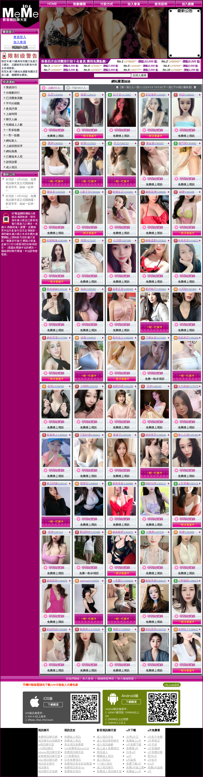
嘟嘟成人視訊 (105, 756)
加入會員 (19, 42)
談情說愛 (11, 162)
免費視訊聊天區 (74, 752)
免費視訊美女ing (74, 767)
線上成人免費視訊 (108, 748)
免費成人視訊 (72, 740)
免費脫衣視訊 (72, 771)
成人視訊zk (103, 759)
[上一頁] (135, 87)
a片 (150, 771)
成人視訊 (11, 167)
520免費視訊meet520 (76, 748)
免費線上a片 (133, 740)
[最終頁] (187, 87)
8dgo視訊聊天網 (47, 759)
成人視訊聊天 (105, 767)
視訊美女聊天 (46, 763)
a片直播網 (154, 748)
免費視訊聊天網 (47, 736)
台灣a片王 (132, 736)
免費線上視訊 (72, 736)
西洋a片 (152, 756)
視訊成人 (102, 752)
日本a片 (131, 752)
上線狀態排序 (14, 146)
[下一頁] (167, 87)
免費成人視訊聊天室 (109, 771)
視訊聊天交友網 (47, 771)
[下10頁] (177, 87)
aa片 (129, 756)
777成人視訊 (104, 763)
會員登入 (19, 37)
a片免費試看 (155, 752)
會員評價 (11, 108)
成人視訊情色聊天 (108, 740)
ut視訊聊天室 (46, 744)
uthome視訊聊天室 (49, 752)
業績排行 (11, 87)
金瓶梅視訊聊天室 (49, 756)
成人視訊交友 (105, 736)
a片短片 (152, 759)
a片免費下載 (133, 744)
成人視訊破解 (105, 744)
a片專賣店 (154, 740)
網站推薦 (11, 151)
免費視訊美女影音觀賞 (78, 763)
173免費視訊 (72, 756)
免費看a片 (132, 748)
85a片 (151, 763)
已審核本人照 (14, 156)
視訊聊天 (43, 767)
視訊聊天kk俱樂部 (49, 740)
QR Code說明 (171, 684)
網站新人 (11, 140)
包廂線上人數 (14, 124)
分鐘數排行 (13, 92)
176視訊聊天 (45, 748)
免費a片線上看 (135, 767)
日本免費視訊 (72, 759)
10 (160, 87)
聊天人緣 (11, 119)
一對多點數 (13, 130)
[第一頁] (125, 87)
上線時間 (11, 114)
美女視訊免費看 (74, 744)
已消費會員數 (14, 98)
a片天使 (152, 744)
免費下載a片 (133, 763)
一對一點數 (13, 135)
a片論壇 (131, 759)
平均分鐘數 (13, 103)
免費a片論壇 (155, 767)
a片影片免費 (155, 736)
